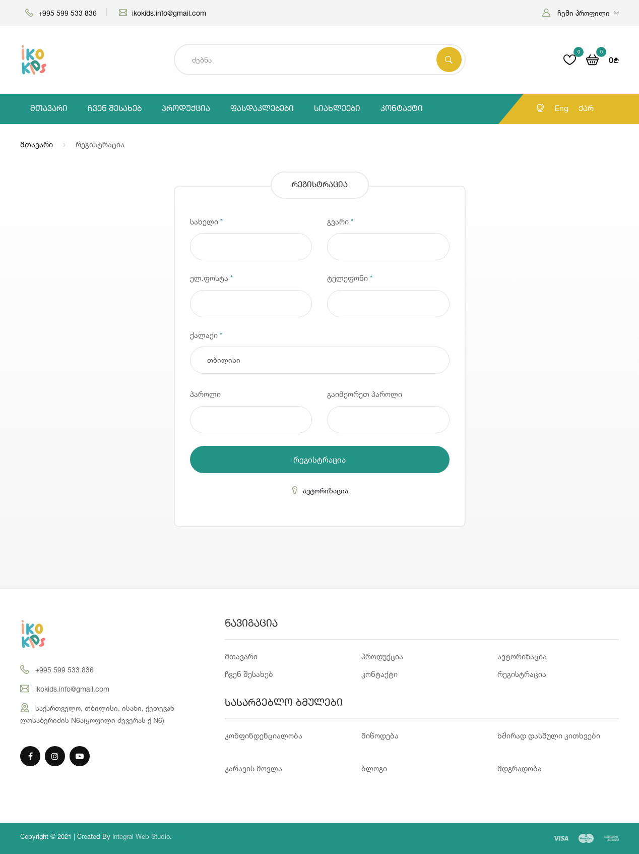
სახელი (206, 221)
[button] (580, 13)
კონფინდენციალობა (263, 736)
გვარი (340, 221)
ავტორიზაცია (319, 490)
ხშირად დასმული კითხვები (548, 736)
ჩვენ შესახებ (115, 109)
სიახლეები (337, 109)
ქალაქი (206, 335)
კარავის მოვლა (253, 768)
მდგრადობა (519, 768)
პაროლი (205, 394)
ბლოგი (374, 768)
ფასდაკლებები (262, 109)
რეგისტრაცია (319, 459)
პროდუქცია (186, 109)
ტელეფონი (349, 278)
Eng (561, 109)
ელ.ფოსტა (211, 278)
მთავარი (49, 109)
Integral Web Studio (141, 836)
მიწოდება (380, 736)
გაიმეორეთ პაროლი (364, 394)
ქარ (586, 109)
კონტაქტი (401, 109)
